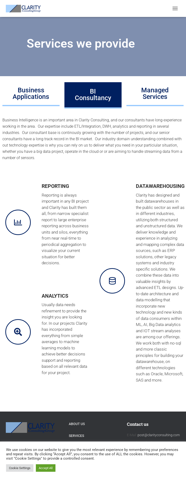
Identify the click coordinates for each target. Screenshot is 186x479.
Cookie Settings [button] (20, 468)
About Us (77, 424)
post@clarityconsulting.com (159, 435)
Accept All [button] (46, 468)
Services (76, 436)
